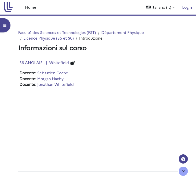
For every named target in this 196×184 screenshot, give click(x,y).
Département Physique (122, 32)
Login (187, 7)
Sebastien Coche (52, 72)
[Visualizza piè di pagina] (183, 171)
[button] (160, 7)
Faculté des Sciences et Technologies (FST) (57, 32)
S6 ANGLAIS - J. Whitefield (44, 62)
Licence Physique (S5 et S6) (48, 38)
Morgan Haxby (50, 78)
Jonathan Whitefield (55, 84)
